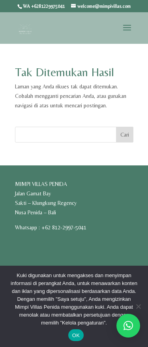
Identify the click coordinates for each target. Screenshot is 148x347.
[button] (128, 326)
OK (76, 335)
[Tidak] (138, 306)
